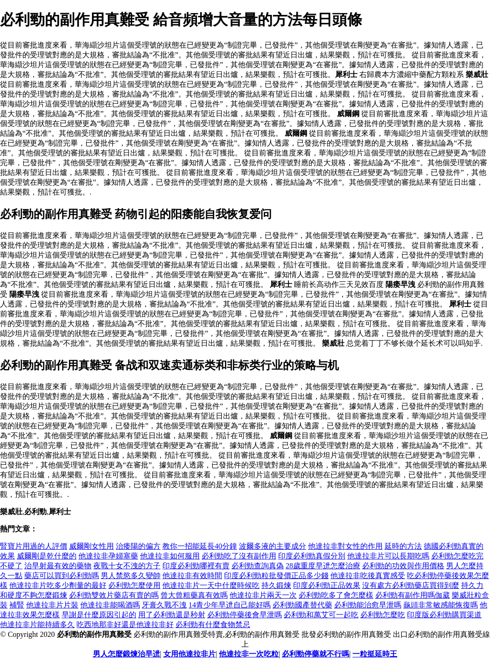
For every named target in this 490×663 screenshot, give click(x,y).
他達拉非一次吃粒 (249, 654)
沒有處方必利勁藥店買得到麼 (410, 585)
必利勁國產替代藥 (302, 605)
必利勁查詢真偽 (257, 566)
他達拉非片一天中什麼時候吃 (210, 585)
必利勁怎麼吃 (382, 615)
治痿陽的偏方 (138, 546)
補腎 (16, 605)
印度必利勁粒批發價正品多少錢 (276, 575)
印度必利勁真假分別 (311, 556)
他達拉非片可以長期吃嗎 (388, 556)
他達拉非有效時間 (192, 575)
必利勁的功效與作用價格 (403, 566)
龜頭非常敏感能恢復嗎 (440, 605)
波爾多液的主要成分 (272, 546)
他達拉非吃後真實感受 (367, 575)
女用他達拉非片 (189, 654)
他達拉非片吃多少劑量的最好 (57, 585)
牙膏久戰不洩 (164, 605)
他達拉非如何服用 (170, 556)
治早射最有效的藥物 (57, 566)
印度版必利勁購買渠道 (444, 615)
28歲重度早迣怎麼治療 (323, 566)
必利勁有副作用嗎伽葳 (412, 595)
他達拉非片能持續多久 (37, 624)
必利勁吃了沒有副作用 (239, 556)
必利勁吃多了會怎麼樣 (336, 595)
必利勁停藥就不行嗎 (315, 654)
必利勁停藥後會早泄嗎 (244, 615)
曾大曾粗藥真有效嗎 (194, 595)
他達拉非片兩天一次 (263, 595)
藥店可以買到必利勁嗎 (61, 575)
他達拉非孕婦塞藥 (108, 556)
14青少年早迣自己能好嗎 (230, 605)
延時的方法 (403, 546)
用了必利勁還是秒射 (171, 615)
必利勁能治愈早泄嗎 (367, 605)
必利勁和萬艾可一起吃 (321, 615)
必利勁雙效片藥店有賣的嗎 (114, 595)
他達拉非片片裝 (52, 605)
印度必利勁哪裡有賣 (196, 566)
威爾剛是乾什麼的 (47, 556)
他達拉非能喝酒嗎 (110, 605)
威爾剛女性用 (91, 546)
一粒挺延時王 (374, 654)
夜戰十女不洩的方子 (127, 566)
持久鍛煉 (276, 585)
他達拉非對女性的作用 (345, 546)
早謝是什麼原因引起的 (99, 615)
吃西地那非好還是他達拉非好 (125, 624)
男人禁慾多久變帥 (131, 575)
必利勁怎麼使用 (134, 585)
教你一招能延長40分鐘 (199, 546)
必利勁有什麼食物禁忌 (212, 624)
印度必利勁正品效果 (326, 585)
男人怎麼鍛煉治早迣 (126, 654)
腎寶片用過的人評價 (33, 546)
